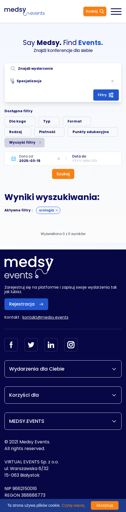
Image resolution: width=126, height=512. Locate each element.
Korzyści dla (63, 394)
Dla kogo (17, 121)
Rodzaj (15, 131)
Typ (46, 121)
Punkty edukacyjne (91, 131)
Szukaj (95, 11)
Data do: (79, 156)
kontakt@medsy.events (45, 317)
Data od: (26, 156)
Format (75, 121)
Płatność (47, 131)
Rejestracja (26, 304)
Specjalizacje (26, 81)
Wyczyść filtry (22, 142)
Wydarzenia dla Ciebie (63, 368)
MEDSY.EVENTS (63, 421)
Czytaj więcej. (74, 505)
